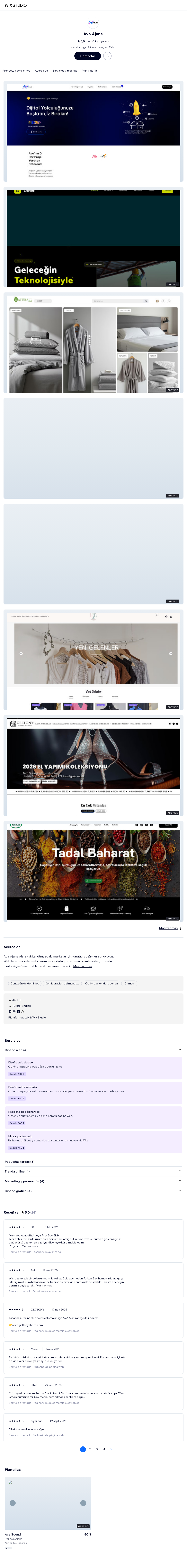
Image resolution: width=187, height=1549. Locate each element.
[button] (93, 131)
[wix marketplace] (16, 5)
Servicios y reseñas (65, 70)
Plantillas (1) (89, 70)
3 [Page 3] (97, 1449)
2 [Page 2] (90, 1449)
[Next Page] (111, 1449)
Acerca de (41, 70)
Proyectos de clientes (16, 70)
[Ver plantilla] (48, 1507)
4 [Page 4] (104, 1449)
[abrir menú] (180, 5)
